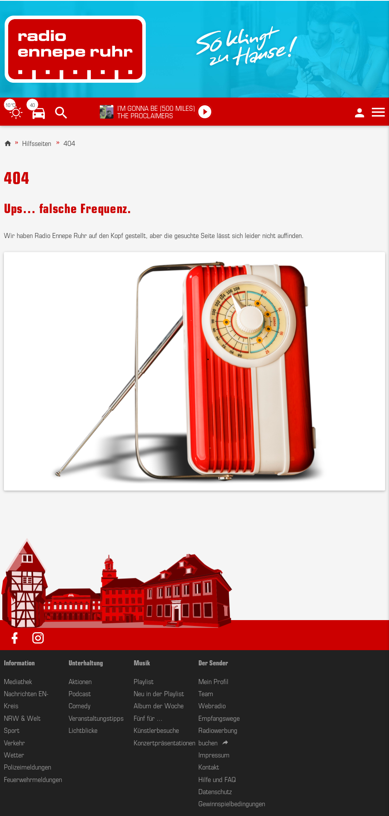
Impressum (214, 754)
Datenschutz (215, 791)
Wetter (14, 754)
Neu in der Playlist (159, 693)
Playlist (144, 681)
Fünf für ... (148, 718)
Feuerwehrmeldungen (33, 779)
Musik (142, 662)
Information (19, 662)
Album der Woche (159, 705)
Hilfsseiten (36, 143)
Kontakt (208, 766)
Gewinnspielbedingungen (231, 803)
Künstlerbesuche (156, 730)
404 (69, 143)
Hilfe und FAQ (217, 779)
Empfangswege (219, 718)
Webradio (212, 705)
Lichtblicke (83, 730)
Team (205, 693)
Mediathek (18, 681)
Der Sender (213, 662)
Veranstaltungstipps (96, 718)
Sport (11, 730)
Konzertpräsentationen (164, 742)
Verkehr (14, 742)
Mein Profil (213, 681)
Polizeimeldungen (27, 766)
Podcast (80, 693)
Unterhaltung (86, 662)
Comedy (79, 705)
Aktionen (80, 681)
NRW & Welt (22, 718)
